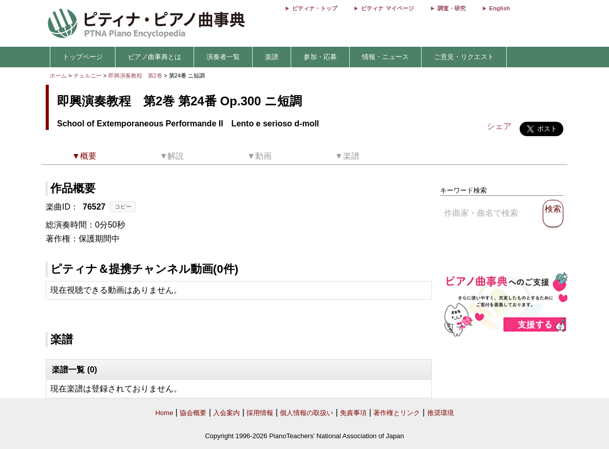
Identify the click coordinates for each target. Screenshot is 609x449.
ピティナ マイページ (387, 8)
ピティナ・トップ (314, 8)
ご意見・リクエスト (464, 57)
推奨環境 (440, 413)
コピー (123, 206)
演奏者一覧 (223, 57)
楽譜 (271, 57)
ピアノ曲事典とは (154, 57)
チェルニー (87, 75)
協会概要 (193, 413)
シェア (499, 126)
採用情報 (259, 413)
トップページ (83, 57)
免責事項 (353, 413)
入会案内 (226, 413)
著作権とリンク (396, 413)
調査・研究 (451, 8)
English (499, 8)
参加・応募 (320, 57)
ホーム (58, 75)
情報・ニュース (385, 57)
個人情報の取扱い (306, 413)
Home (164, 413)
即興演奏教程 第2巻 (136, 75)
